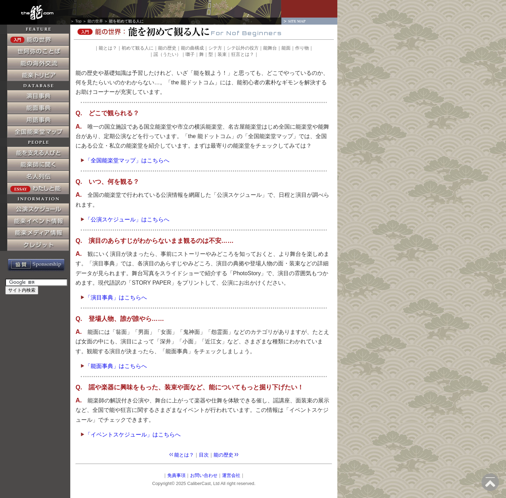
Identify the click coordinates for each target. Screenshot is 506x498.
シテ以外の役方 (243, 48)
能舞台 (270, 48)
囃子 (190, 54)
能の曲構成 (192, 48)
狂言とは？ (242, 54)
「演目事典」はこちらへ (114, 297)
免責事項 (176, 475)
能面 (286, 48)
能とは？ (108, 48)
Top (78, 21)
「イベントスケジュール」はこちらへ (131, 435)
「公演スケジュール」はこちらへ (125, 219)
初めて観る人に (138, 48)
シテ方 (215, 48)
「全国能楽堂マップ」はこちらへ (125, 160)
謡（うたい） (167, 54)
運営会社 (231, 475)
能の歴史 (167, 48)
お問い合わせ (204, 475)
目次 (204, 455)
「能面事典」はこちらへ (114, 366)
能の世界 (95, 21)
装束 (222, 54)
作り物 (302, 48)
